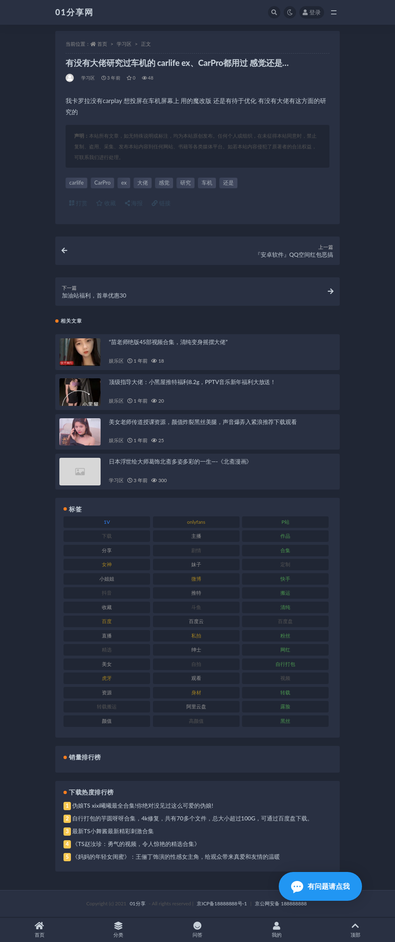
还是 (228, 182)
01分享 (138, 904)
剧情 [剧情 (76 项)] (196, 551)
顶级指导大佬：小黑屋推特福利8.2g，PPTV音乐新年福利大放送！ (192, 382)
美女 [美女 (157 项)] (107, 664)
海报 (134, 202)
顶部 (355, 930)
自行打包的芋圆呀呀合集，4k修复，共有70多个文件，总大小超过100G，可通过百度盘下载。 (192, 818)
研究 (185, 182)
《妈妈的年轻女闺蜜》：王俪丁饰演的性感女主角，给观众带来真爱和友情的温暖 (176, 856)
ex (124, 182)
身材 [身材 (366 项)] (196, 693)
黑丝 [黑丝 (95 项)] (285, 721)
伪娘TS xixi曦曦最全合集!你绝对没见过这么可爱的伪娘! (142, 805)
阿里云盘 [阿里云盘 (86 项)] (196, 707)
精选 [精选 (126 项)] (107, 650)
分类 (118, 930)
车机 (207, 182)
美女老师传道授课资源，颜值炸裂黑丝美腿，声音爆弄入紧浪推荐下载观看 (202, 421)
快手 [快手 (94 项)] (285, 579)
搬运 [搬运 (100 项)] (285, 593)
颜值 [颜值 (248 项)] (107, 721)
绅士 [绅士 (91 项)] (196, 650)
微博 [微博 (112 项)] (196, 579)
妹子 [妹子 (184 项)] (196, 565)
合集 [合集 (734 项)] (285, 551)
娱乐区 (116, 361)
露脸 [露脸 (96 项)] (285, 707)
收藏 (106, 202)
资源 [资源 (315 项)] (107, 693)
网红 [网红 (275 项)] (285, 650)
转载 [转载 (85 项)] (285, 693)
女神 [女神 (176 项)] (107, 565)
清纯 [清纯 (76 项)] (285, 608)
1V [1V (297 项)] (107, 522)
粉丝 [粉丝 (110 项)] (285, 636)
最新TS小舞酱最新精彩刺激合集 (113, 831)
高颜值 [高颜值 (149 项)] (196, 721)
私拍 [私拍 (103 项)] (196, 636)
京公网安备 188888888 (281, 904)
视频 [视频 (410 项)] (285, 678)
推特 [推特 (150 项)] (196, 593)
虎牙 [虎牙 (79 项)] (107, 678)
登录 (312, 12)
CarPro (102, 182)
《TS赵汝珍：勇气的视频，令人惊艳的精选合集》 (136, 844)
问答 (197, 930)
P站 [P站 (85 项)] (285, 522)
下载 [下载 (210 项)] (107, 536)
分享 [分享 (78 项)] (107, 551)
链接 (161, 202)
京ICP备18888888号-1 (222, 904)
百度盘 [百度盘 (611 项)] (285, 622)
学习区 (124, 44)
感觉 (164, 182)
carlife (76, 182)
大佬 (142, 182)
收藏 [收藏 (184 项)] (107, 608)
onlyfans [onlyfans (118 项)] (196, 522)
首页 (102, 44)
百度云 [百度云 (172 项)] (196, 622)
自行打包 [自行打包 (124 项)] (285, 664)
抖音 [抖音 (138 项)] (107, 593)
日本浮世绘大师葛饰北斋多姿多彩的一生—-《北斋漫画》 (180, 461)
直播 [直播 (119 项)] (107, 636)
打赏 (78, 202)
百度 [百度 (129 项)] (107, 622)
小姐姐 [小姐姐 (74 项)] (106, 579)
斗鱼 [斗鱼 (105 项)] (196, 608)
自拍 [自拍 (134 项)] (196, 664)
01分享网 (74, 12)
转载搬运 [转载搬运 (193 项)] (107, 707)
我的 (276, 930)
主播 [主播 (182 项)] (196, 536)
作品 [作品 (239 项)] (285, 536)
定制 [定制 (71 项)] (285, 565)
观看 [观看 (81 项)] (196, 678)
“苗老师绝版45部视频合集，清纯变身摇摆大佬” (168, 342)
